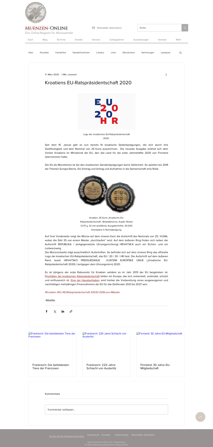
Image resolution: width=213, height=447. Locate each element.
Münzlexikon (129, 52)
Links (113, 52)
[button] (180, 41)
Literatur (100, 52)
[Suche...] (157, 27)
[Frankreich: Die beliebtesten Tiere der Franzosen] (52, 345)
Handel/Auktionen (81, 52)
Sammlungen (147, 52)
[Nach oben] (200, 417)
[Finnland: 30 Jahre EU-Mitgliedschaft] (160, 345)
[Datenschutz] (122, 435)
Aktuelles (44, 52)
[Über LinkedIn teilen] (62, 311)
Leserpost (165, 52)
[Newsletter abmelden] (144, 435)
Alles (30, 52)
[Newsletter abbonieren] (106, 28)
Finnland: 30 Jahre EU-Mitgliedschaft (155, 366)
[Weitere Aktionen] (166, 75)
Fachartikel (60, 52)
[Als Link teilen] (71, 311)
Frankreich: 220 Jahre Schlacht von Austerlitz (101, 366)
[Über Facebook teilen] (46, 311)
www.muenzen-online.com (99, 442)
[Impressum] (94, 435)
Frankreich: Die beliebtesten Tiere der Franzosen (50, 366)
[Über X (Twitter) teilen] (54, 311)
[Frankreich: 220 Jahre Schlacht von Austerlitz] (107, 345)
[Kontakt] (107, 435)
